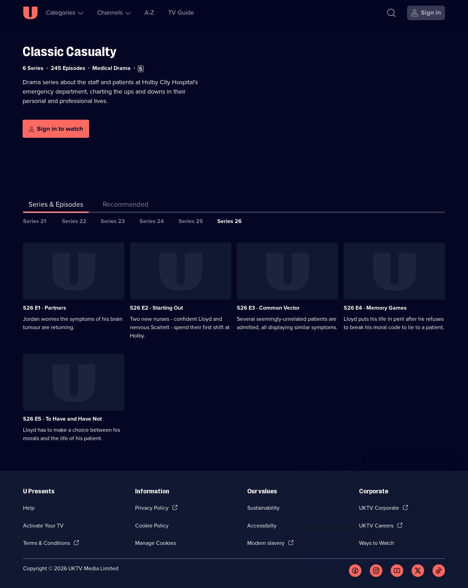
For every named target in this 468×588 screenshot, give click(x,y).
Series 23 (113, 221)
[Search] (391, 13)
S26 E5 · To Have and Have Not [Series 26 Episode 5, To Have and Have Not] (62, 419)
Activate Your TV (43, 526)
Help (28, 508)
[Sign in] (426, 13)
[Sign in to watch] (56, 129)
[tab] (125, 206)
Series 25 (191, 221)
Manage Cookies (155, 543)
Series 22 (74, 221)
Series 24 (152, 221)
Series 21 (34, 221)
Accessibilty (261, 526)
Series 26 (229, 221)
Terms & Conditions (46, 543)
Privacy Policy (152, 508)
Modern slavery (265, 543)
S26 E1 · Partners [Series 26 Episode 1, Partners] (44, 308)
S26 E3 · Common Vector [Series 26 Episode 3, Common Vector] (268, 308)
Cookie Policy (152, 526)
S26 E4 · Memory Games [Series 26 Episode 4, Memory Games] (375, 308)
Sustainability (263, 508)
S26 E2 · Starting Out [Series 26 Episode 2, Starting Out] (156, 308)
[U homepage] (30, 13)
